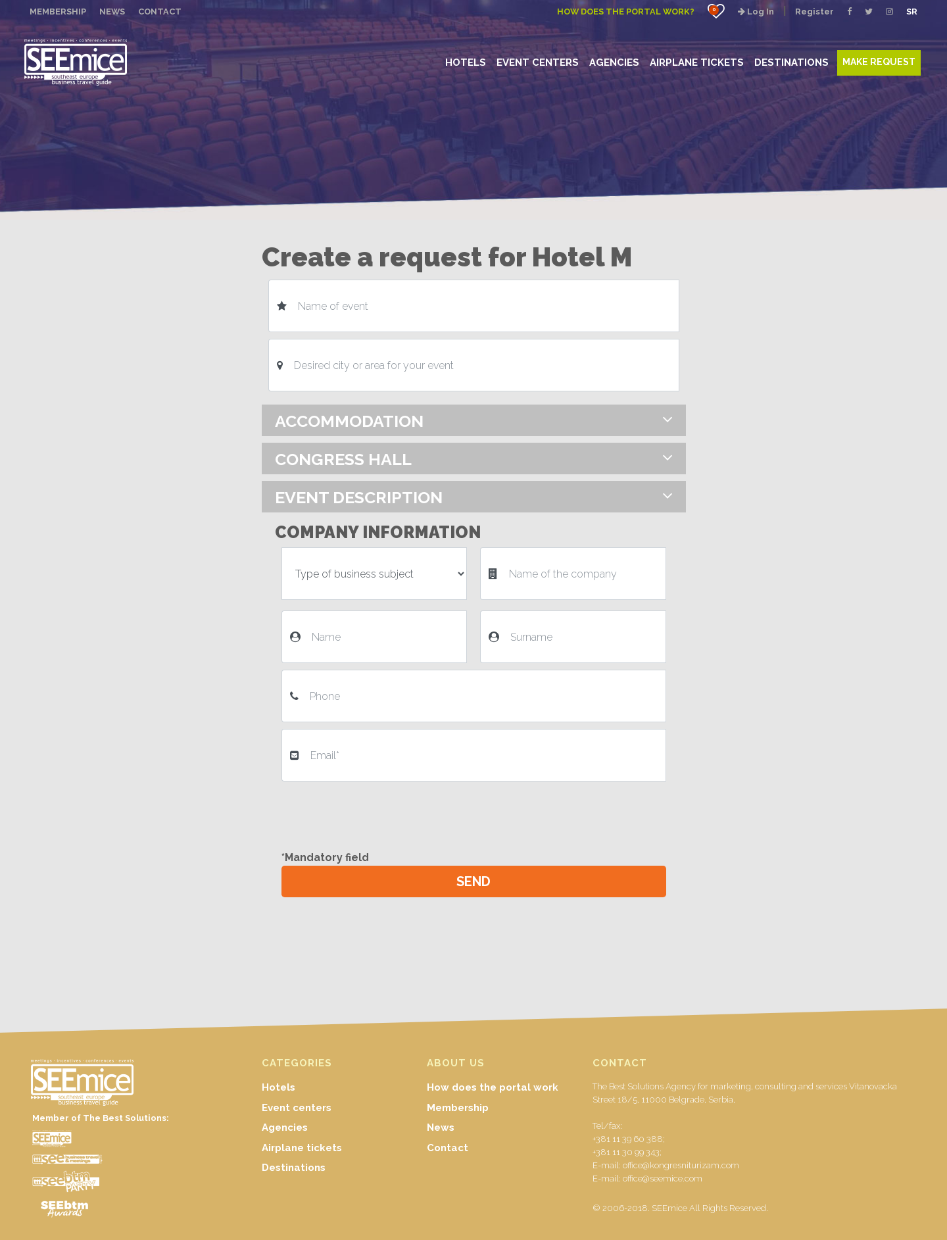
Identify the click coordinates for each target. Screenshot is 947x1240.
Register (814, 11)
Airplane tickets (302, 1148)
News (440, 1127)
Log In (756, 11)
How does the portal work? (625, 11)
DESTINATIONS (791, 62)
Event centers (296, 1108)
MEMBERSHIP (58, 11)
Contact (447, 1148)
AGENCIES (614, 62)
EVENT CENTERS (538, 62)
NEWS (112, 11)
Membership (458, 1108)
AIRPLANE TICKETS (697, 62)
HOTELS (465, 62)
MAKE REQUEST (878, 62)
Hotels (278, 1087)
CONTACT (160, 11)
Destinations (294, 1168)
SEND (473, 881)
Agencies (285, 1127)
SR (911, 11)
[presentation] (381, 813)
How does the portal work (492, 1087)
